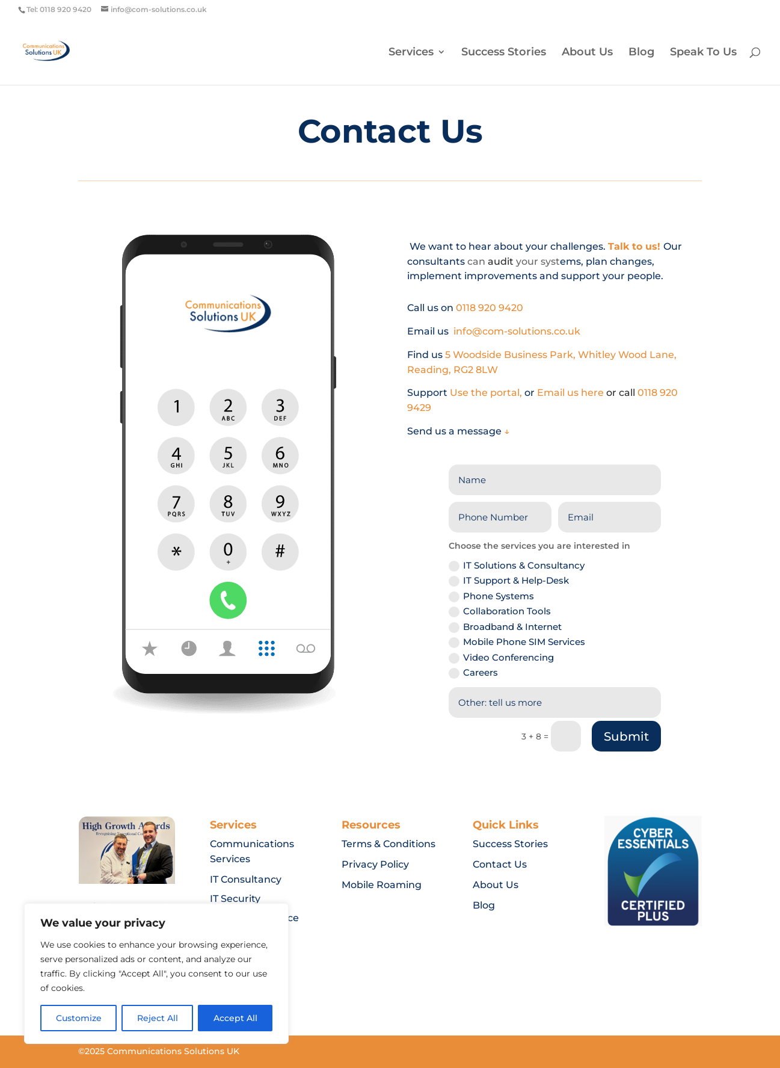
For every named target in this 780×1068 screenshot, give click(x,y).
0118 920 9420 (491, 307)
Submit (626, 736)
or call (621, 392)
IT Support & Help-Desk (509, 581)
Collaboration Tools (500, 611)
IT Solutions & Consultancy (517, 566)
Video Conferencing (501, 658)
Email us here (571, 392)
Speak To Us (703, 53)
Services (411, 53)
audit (501, 261)
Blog (641, 53)
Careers (473, 673)
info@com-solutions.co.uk (516, 331)
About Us (587, 53)
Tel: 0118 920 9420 (58, 9)
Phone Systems (491, 596)
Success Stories (503, 53)
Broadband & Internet (505, 627)
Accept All (235, 1018)
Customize (79, 1018)
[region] (156, 973)
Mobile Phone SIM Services (517, 642)
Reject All (157, 1018)
